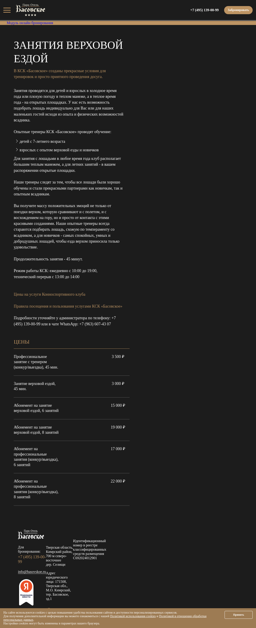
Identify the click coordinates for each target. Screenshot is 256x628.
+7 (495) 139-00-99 (204, 10)
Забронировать (238, 10)
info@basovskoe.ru (32, 572)
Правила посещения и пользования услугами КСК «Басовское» (68, 306)
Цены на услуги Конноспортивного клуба (49, 294)
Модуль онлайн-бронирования (30, 23)
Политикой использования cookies (133, 616)
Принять (238, 614)
